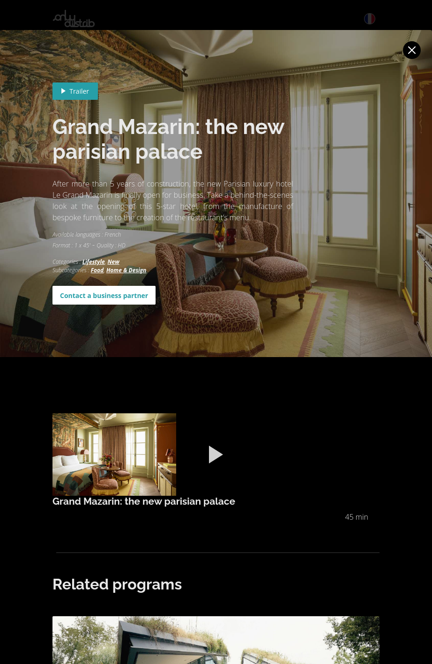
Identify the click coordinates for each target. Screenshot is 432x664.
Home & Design (126, 270)
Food (97, 270)
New (113, 262)
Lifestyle (93, 262)
